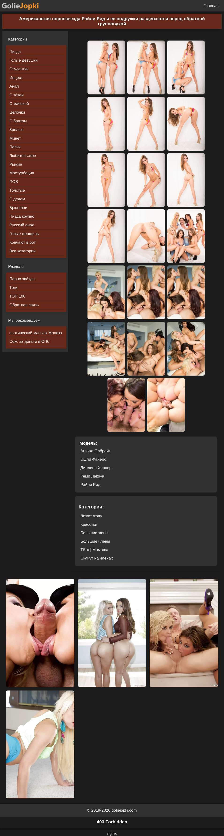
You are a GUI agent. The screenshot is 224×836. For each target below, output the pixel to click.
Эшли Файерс (93, 459)
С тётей (16, 95)
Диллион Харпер (95, 468)
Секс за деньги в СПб (29, 341)
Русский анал (21, 225)
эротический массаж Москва (35, 333)
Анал (14, 86)
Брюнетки (18, 207)
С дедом (17, 199)
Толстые (17, 190)
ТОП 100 (17, 296)
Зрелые (16, 129)
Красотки (88, 524)
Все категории (22, 251)
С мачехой (19, 103)
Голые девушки (23, 60)
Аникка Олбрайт (95, 451)
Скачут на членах (96, 558)
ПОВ (13, 181)
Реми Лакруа (92, 476)
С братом (18, 121)
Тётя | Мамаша (94, 550)
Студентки (19, 69)
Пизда (15, 51)
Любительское (22, 155)
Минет (15, 138)
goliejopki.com (124, 810)
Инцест (16, 77)
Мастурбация (21, 173)
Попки (15, 147)
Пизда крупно (21, 216)
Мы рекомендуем (24, 320)
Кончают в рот (22, 242)
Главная (211, 6)
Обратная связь (24, 305)
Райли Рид (90, 484)
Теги (13, 287)
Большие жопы (94, 533)
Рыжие (15, 164)
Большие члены (95, 541)
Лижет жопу (91, 516)
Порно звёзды (22, 279)
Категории (17, 39)
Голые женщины (24, 233)
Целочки (17, 112)
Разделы (16, 266)
